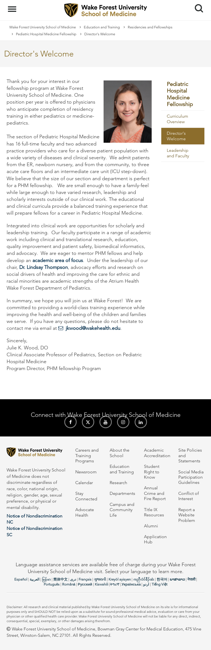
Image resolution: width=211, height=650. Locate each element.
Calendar (84, 482)
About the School (119, 452)
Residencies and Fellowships (150, 27)
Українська (131, 584)
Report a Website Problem (186, 515)
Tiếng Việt (159, 584)
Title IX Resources (154, 512)
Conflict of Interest (188, 496)
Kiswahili (101, 584)
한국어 (162, 579)
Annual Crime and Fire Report (155, 493)
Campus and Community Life (122, 510)
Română (68, 584)
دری (73, 579)
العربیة (35, 579)
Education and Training (102, 27)
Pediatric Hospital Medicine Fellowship (46, 34)
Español (20, 579)
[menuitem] (183, 94)
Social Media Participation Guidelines (191, 477)
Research (118, 482)
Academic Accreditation (157, 452)
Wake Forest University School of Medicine (42, 27)
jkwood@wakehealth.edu (93, 328)
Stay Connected (86, 496)
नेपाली (191, 579)
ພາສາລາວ (177, 579)
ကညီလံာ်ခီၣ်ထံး (143, 579)
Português (52, 584)
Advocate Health (84, 512)
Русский (85, 584)
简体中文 (60, 579)
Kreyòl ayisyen (120, 579)
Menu (13, 6)
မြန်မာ (46, 579)
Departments (122, 493)
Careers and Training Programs (87, 455)
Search (197, 6)
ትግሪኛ (114, 584)
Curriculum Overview (177, 119)
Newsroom (86, 471)
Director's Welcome (176, 136)
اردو (146, 584)
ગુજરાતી (100, 579)
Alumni (151, 525)
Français (85, 579)
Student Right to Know (151, 472)
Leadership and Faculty (178, 153)
